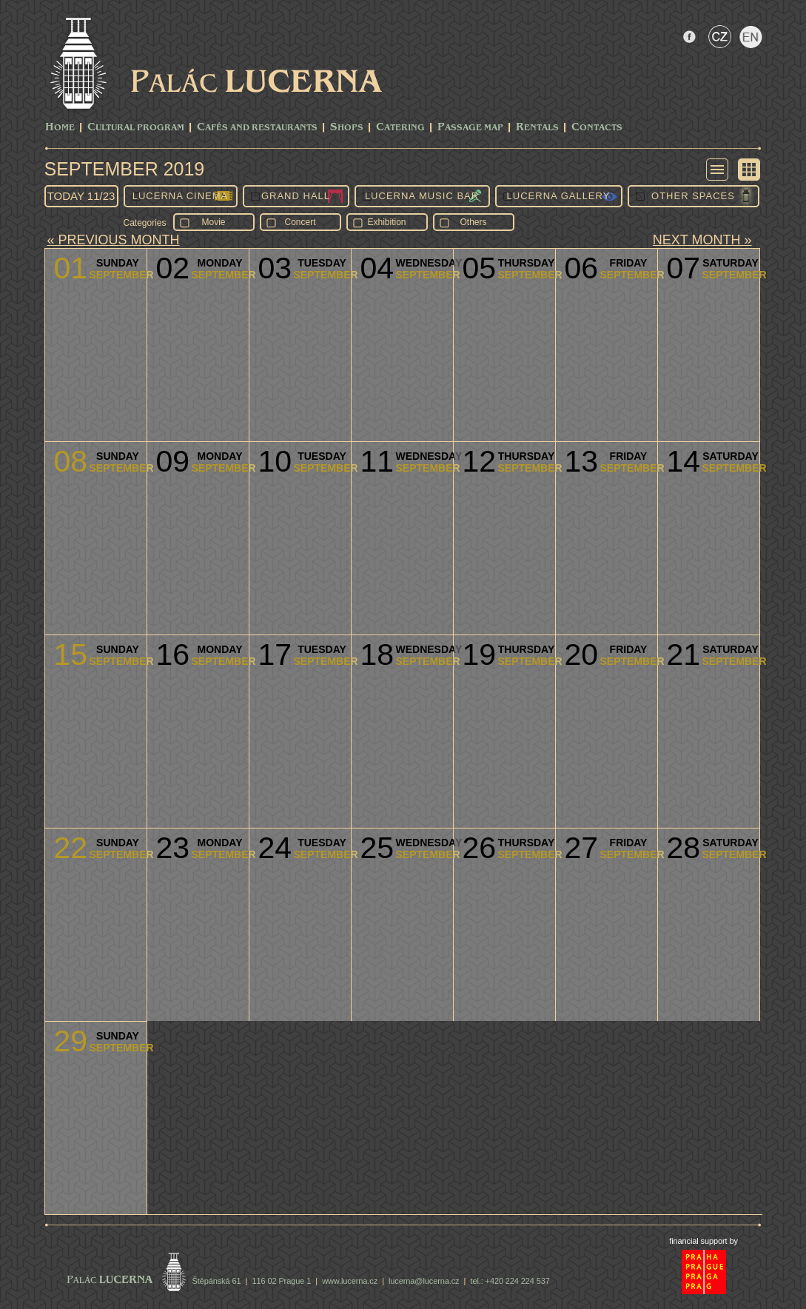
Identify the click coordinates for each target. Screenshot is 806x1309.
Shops (346, 128)
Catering (400, 128)
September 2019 (124, 168)
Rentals (537, 128)
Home (60, 128)
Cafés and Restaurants (257, 128)
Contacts (596, 128)
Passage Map (470, 128)
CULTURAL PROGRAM (135, 128)
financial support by (703, 1240)
